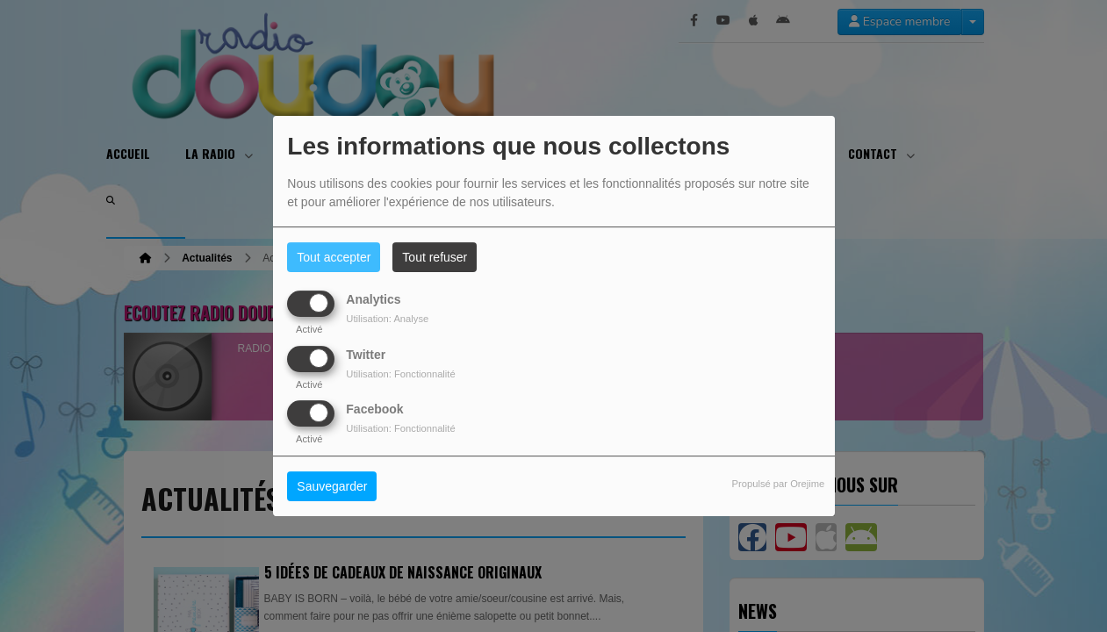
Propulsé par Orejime (778, 483)
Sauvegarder (332, 486)
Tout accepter (333, 257)
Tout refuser (434, 257)
